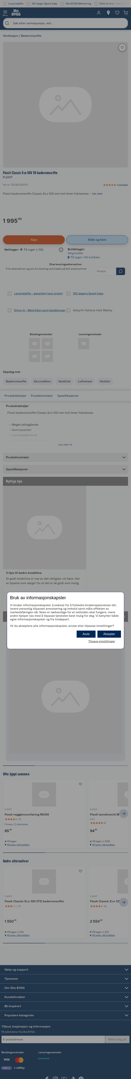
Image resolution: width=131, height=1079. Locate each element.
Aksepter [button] (109, 634)
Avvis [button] (86, 634)
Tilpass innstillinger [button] (101, 641)
